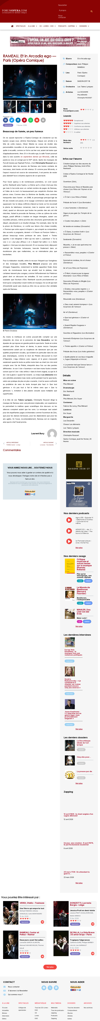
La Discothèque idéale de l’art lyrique (83, 730)
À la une (32, 14)
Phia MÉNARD (82, 82)
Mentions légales (36, 1011)
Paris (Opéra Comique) (82, 62)
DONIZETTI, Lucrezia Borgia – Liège (80, 891)
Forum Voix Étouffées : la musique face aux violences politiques (73, 640)
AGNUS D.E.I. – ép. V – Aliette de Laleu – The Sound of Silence (84, 519)
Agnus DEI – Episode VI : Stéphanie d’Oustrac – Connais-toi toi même (84, 508)
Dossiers (84, 14)
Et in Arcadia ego (84, 46)
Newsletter (44, 5)
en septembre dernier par (35, 144)
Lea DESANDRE (82, 80)
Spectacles (21, 14)
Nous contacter (69, 5)
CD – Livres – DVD (48, 14)
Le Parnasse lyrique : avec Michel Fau (83, 529)
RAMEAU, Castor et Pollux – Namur (29, 921)
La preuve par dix (84, 759)
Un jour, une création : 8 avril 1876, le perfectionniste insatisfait (79, 831)
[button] (32, 13)
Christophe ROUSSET (84, 85)
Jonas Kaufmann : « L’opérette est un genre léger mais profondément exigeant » (73, 702)
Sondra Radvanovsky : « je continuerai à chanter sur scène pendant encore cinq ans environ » (73, 671)
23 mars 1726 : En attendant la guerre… (77, 860)
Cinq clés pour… (84, 745)
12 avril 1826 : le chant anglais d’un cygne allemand (78, 803)
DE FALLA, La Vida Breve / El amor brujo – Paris (82, 921)
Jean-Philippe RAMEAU (82, 53)
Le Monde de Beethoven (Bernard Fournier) (83, 578)
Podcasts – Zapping (67, 14)
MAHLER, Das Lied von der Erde (83, 599)
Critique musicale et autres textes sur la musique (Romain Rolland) (84, 552)
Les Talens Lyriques (85, 74)
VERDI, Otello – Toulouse (32, 890)
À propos (55, 5)
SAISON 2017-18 (83, 69)
